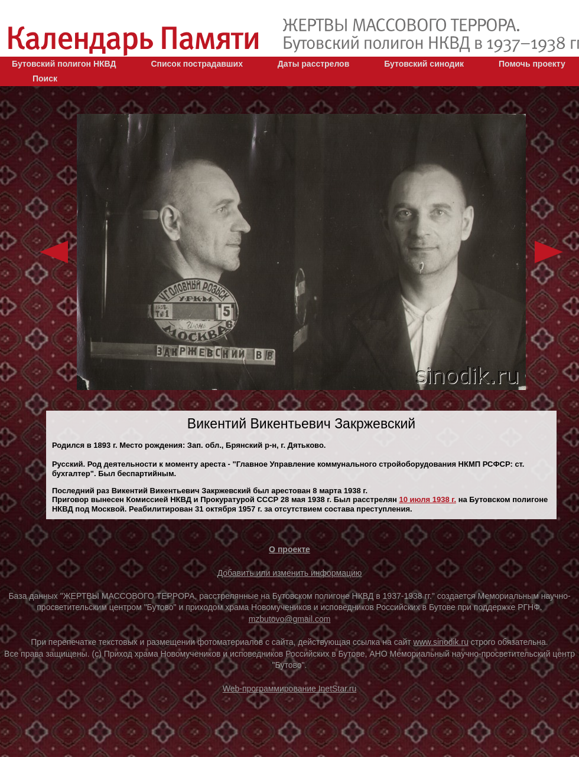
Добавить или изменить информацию (289, 573)
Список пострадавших (197, 63)
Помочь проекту (532, 63)
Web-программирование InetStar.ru (290, 688)
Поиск (44, 78)
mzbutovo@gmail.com (290, 619)
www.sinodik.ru (441, 642)
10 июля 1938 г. (427, 499)
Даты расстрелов (313, 63)
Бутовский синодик (424, 63)
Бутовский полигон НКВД (64, 63)
